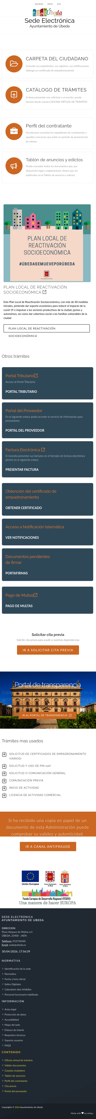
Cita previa (10, 1085)
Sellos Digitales (13, 984)
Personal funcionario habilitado (21, 994)
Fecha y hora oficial (15, 979)
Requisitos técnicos (15, 1035)
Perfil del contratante (16, 1080)
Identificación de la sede (18, 968)
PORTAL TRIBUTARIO (21, 392)
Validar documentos (15, 1065)
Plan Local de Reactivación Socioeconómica (32, 329)
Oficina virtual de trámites (19, 1060)
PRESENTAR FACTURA (22, 469)
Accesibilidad (12, 1019)
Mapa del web (12, 1024)
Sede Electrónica (50, 20)
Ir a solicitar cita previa (48, 650)
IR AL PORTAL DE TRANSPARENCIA (47, 715)
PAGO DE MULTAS (19, 606)
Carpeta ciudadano (15, 1070)
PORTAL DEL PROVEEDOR (24, 430)
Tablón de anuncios (15, 1075)
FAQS (8, 1045)
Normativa (10, 973)
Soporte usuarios (14, 1040)
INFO (50, 4)
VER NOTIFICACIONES (22, 537)
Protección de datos (15, 1014)
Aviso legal (10, 1009)
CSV (59, 4)
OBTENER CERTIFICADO (23, 508)
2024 (17, 1107)
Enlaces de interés (14, 1029)
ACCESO (39, 4)
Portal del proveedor (16, 1091)
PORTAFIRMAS (16, 573)
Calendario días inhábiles (18, 989)
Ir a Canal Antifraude (48, 846)
